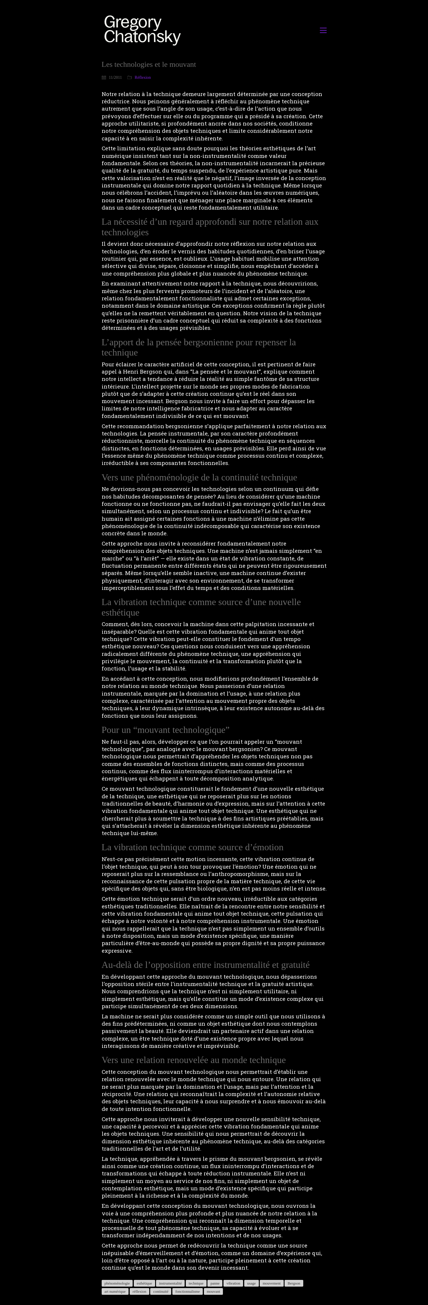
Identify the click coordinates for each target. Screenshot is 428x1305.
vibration (233, 1283)
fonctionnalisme (187, 1291)
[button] (323, 30)
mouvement (271, 1283)
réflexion (139, 1291)
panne (214, 1283)
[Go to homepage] (144, 30)
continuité (160, 1291)
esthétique (144, 1283)
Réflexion (143, 77)
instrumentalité (170, 1283)
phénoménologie (117, 1283)
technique (196, 1283)
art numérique (115, 1291)
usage (251, 1283)
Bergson (293, 1283)
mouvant (213, 1291)
